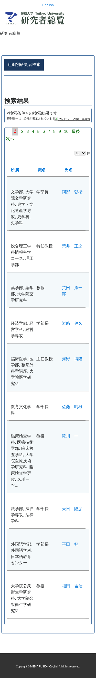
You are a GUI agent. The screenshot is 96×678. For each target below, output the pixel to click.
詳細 (48, 86)
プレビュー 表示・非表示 (74, 119)
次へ (10, 138)
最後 (76, 131)
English (48, 5)
